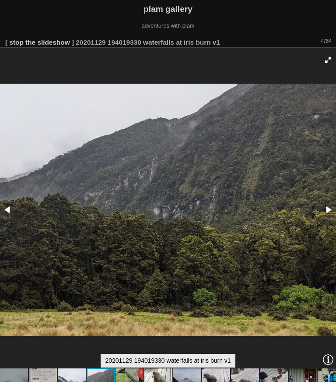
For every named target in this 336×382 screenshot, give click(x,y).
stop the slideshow (39, 42)
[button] (328, 60)
